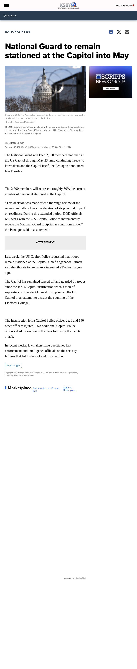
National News (17, 32)
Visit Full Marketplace (69, 388)
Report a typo (13, 365)
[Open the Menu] (6, 5)
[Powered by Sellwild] (80, 578)
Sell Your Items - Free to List (46, 389)
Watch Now (124, 6)
